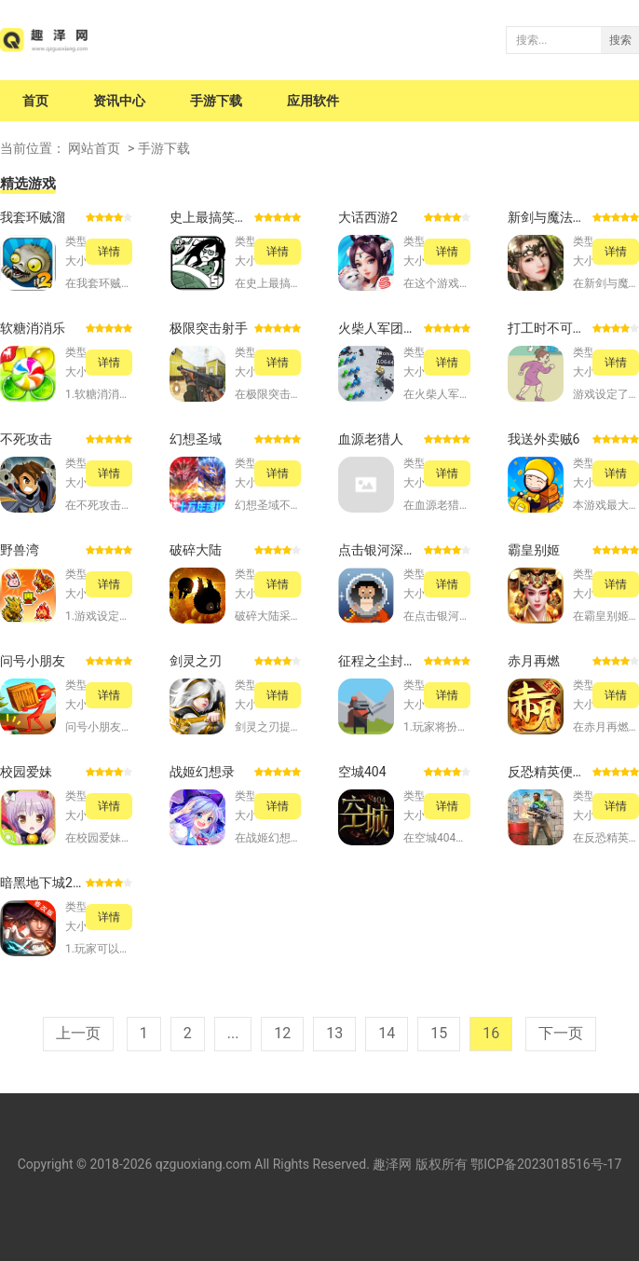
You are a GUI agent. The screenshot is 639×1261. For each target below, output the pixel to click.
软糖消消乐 (32, 328)
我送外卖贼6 (544, 439)
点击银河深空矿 (381, 549)
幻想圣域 (196, 439)
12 (282, 1033)
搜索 (620, 40)
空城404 (362, 771)
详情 (109, 251)
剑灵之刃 (196, 660)
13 (334, 1033)
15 (438, 1033)
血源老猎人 (370, 439)
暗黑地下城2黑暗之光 (43, 882)
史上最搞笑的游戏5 (212, 217)
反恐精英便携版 (550, 771)
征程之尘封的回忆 (381, 660)
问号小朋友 (32, 660)
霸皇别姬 (534, 549)
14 (386, 1033)
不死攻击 (26, 439)
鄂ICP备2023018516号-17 (545, 1164)
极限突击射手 (209, 328)
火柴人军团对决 (381, 328)
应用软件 (313, 100)
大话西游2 (368, 217)
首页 (35, 100)
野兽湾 (19, 549)
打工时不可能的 (550, 328)
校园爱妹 (26, 771)
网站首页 (94, 148)
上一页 (78, 1033)
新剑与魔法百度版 (550, 217)
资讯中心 (119, 100)
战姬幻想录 (202, 771)
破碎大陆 (196, 549)
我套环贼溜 (32, 217)
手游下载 (216, 100)
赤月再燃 (534, 660)
